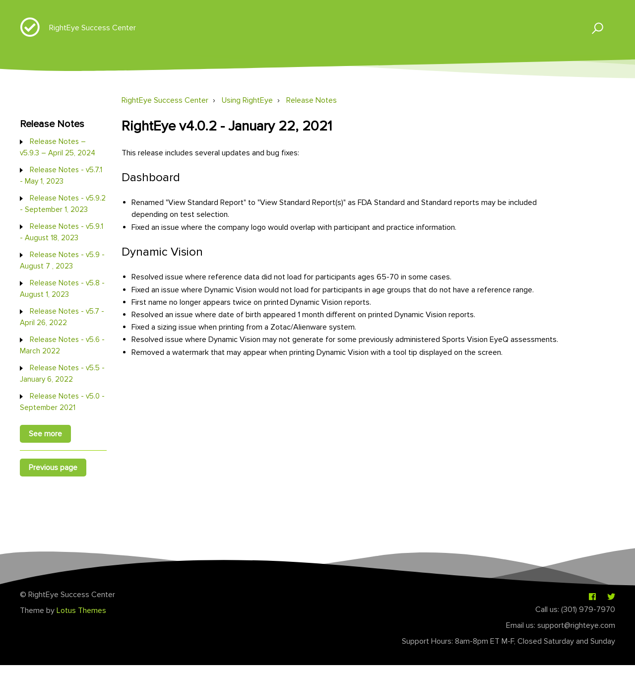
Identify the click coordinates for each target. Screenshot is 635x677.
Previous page (53, 468)
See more (45, 434)
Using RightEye (247, 100)
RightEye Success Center (92, 28)
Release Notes (311, 100)
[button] (593, 27)
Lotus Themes (81, 610)
